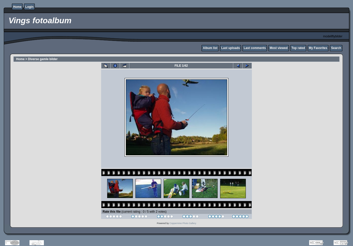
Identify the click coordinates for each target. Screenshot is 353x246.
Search (336, 48)
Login (29, 7)
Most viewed (278, 48)
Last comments (255, 48)
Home (17, 7)
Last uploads (230, 48)
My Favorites (318, 48)
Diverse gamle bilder (42, 59)
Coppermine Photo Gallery (182, 223)
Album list (210, 48)
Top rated (298, 48)
